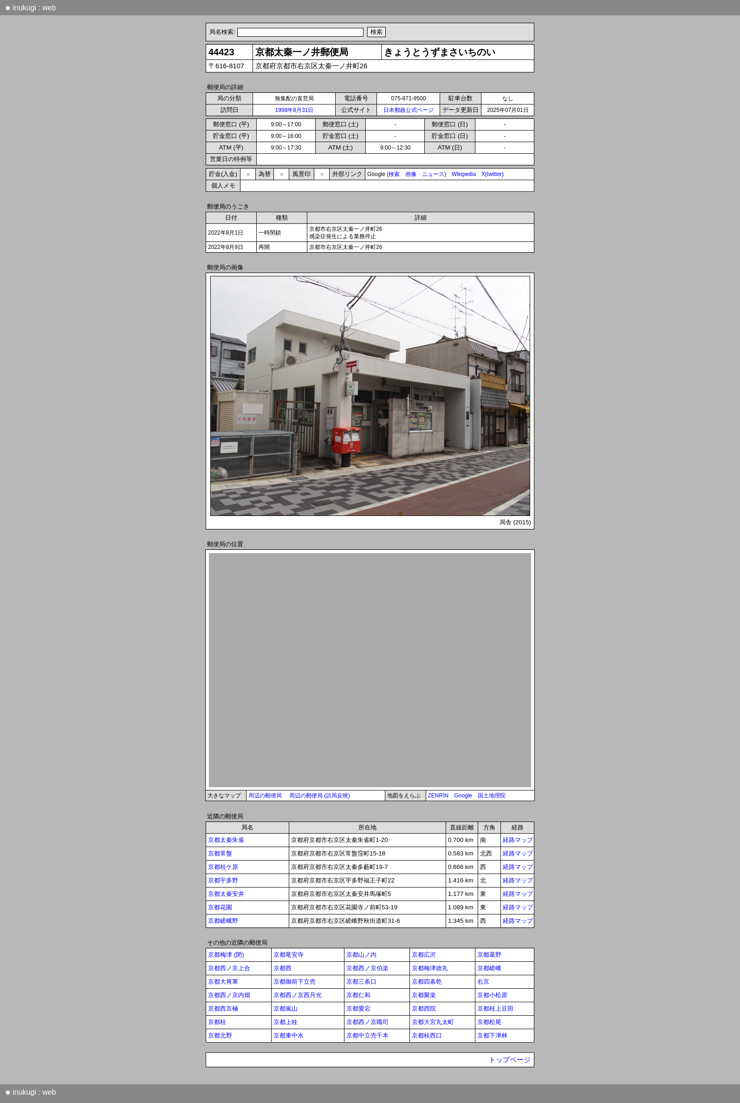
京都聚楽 (424, 995)
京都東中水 (288, 1035)
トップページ (510, 1060)
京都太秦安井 (226, 893)
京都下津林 (492, 1035)
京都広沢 (424, 954)
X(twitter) (492, 174)
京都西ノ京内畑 (229, 995)
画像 (410, 174)
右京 (483, 981)
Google (463, 795)
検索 (394, 174)
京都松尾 (489, 1021)
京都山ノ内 (361, 954)
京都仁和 (358, 995)
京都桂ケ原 (223, 866)
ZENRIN (438, 795)
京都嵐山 (285, 1008)
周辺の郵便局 (265, 795)
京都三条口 (361, 981)
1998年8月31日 (294, 110)
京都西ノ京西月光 (297, 995)
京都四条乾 (427, 981)
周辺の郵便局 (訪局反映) (319, 795)
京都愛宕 (358, 1008)
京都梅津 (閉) (226, 954)
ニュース (433, 174)
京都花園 (220, 907)
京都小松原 (492, 995)
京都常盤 (220, 853)
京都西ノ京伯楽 (367, 968)
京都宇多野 (223, 880)
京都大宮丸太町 (433, 1021)
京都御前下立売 (294, 981)
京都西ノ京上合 (229, 968)
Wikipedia (464, 174)
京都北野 (220, 1035)
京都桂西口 (427, 1035)
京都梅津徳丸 (430, 968)
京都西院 (424, 1008)
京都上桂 (285, 1021)
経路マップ (518, 839)
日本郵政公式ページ (408, 110)
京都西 (282, 968)
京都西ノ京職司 (367, 1021)
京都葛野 (489, 954)
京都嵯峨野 (223, 920)
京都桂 (217, 1021)
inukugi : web (30, 7)
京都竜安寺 (288, 954)
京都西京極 (223, 1008)
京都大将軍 (223, 981)
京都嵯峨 (489, 968)
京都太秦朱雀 (226, 839)
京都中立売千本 (367, 1035)
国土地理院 (492, 795)
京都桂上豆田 (495, 1008)
